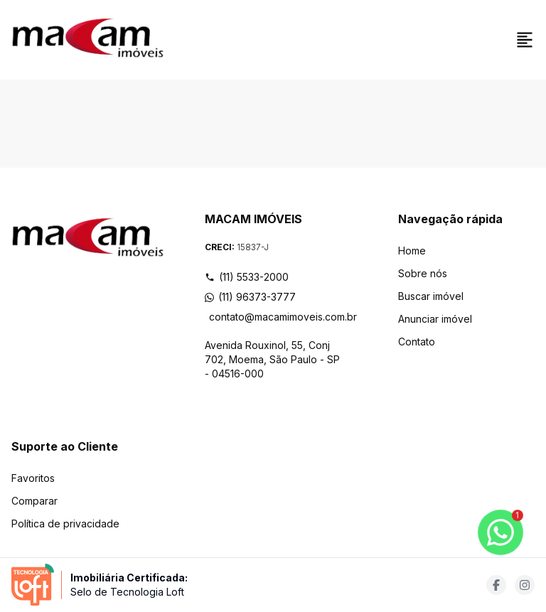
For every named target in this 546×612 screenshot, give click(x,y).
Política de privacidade (65, 523)
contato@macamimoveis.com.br (275, 317)
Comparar (34, 501)
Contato (416, 341)
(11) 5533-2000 (247, 277)
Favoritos (33, 478)
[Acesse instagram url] (525, 585)
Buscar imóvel (431, 296)
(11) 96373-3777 (250, 297)
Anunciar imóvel (435, 319)
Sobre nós (422, 273)
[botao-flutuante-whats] (500, 532)
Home (412, 251)
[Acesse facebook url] (496, 585)
